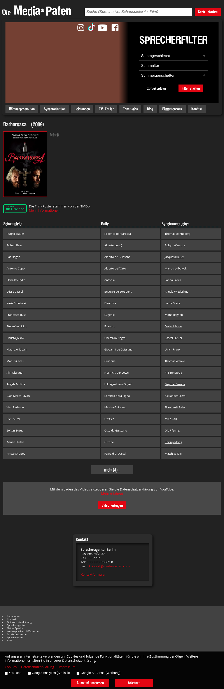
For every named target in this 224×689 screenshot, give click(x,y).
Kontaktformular (93, 574)
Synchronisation (54, 109)
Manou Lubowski (176, 268)
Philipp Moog (173, 373)
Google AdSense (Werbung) (100, 673)
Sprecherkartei (15, 637)
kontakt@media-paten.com (109, 566)
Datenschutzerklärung (19, 622)
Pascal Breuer (173, 338)
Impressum (13, 616)
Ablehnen (134, 683)
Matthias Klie (173, 454)
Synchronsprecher (17, 634)
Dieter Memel (173, 326)
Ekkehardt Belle (175, 407)
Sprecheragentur (16, 625)
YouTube (15, 673)
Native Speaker (15, 628)
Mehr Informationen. (44, 210)
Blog (150, 109)
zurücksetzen (156, 88)
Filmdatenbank (172, 109)
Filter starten (191, 88)
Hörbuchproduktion (22, 109)
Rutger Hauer (15, 234)
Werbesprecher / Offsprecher (23, 631)
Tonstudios (130, 109)
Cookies (11, 667)
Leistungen (82, 109)
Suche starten (207, 11)
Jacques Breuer (174, 257)
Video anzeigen (112, 505)
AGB (9, 640)
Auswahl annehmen (90, 683)
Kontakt (196, 109)
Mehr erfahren (112, 493)
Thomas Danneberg (177, 234)
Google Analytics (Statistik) (51, 673)
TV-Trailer (106, 109)
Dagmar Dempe (175, 384)
